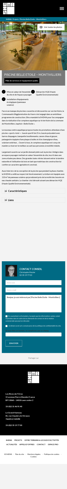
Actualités (11, 444)
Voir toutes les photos (51, 27)
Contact (41, 444)
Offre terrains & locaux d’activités (41, 440)
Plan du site (19, 454)
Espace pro (53, 444)
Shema (9, 440)
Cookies (33, 457)
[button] (5, 45)
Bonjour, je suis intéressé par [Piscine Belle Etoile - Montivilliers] (33, 303)
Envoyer (13, 343)
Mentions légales (34, 454)
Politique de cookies (52, 454)
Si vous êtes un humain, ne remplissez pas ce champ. (27, 331)
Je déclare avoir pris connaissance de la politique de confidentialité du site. (33, 326)
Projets (18, 440)
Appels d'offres (26, 444)
